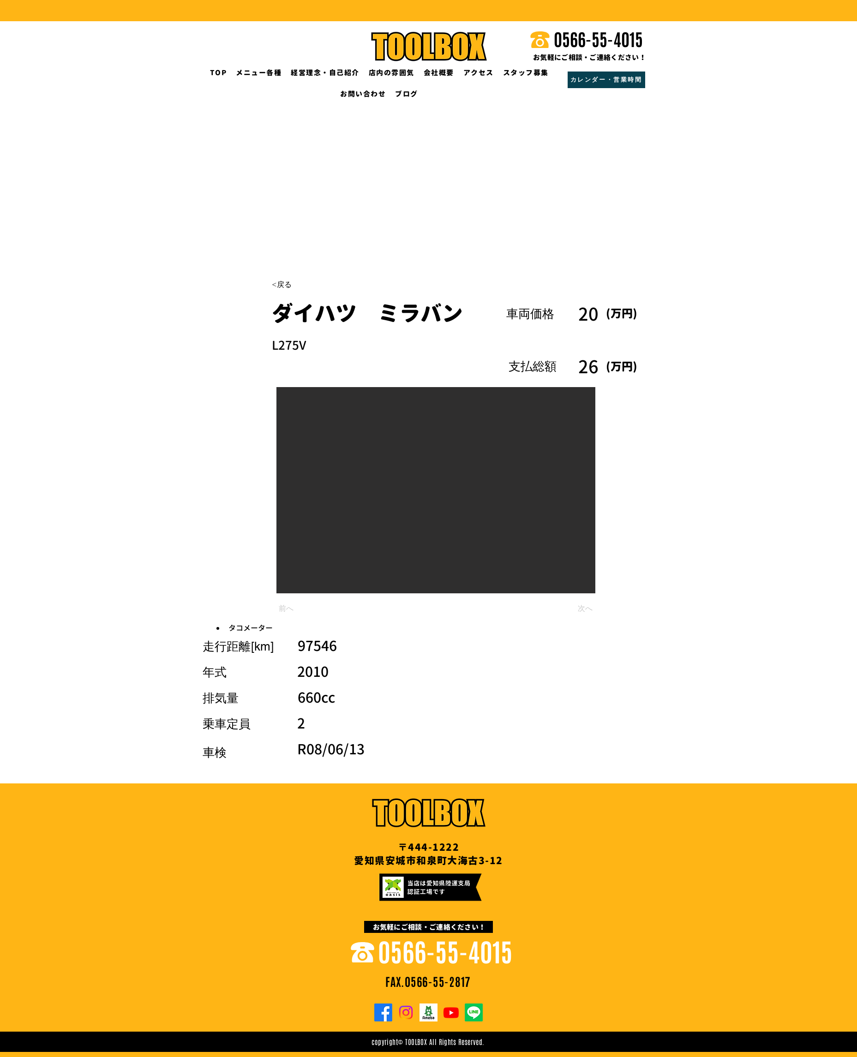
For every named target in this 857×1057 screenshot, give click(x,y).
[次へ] (569, 608)
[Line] (474, 1012)
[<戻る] (302, 284)
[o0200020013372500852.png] (428, 1012)
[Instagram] (406, 1012)
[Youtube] (451, 1012)
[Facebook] (383, 1012)
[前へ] (309, 608)
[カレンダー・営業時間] (606, 80)
